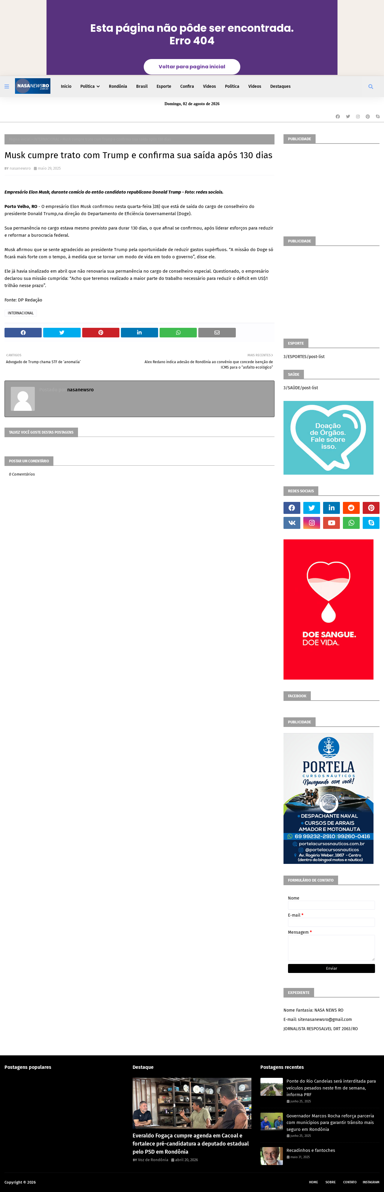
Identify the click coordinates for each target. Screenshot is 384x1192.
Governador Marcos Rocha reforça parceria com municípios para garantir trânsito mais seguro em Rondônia (330, 1122)
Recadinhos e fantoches (310, 1150)
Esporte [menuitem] (164, 86)
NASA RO (44, 1182)
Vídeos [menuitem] (209, 86)
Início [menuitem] (66, 86)
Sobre (331, 1182)
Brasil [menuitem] (142, 86)
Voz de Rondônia (153, 1160)
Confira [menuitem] (187, 86)
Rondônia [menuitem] (118, 86)
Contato (350, 1182)
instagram (371, 1182)
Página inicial (20, 139)
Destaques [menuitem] (280, 86)
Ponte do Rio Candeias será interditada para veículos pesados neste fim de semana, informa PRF (331, 1087)
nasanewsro (20, 168)
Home (313, 1182)
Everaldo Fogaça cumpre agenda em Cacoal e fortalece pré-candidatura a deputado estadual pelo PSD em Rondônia (191, 1143)
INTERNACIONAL (46, 139)
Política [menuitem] (87, 86)
